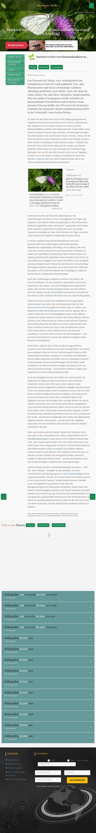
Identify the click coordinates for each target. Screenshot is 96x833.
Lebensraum (47, 320)
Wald (40, 311)
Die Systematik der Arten (15, 63)
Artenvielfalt (57, 292)
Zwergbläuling (34, 439)
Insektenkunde (57, 67)
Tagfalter (82, 152)
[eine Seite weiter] (92, 497)
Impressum (12, 760)
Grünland (57, 448)
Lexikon (15, 69)
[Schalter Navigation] (91, 5)
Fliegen (34, 267)
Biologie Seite (47, 5)
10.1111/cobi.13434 (76, 195)
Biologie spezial (15, 74)
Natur (30, 162)
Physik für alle (14, 768)
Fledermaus (52, 311)
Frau (72, 760)
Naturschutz (34, 307)
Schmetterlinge (81, 264)
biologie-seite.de (14, 57)
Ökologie (33, 67)
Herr (53, 760)
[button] (82, 45)
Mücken (31, 159)
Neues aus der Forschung (15, 81)
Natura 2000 (61, 122)
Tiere (30, 250)
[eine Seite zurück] (3, 497)
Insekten (61, 132)
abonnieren (77, 780)
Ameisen (40, 159)
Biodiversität (43, 67)
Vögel (79, 219)
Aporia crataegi (48, 194)
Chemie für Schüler (16, 779)
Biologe (43, 427)
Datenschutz (13, 764)
